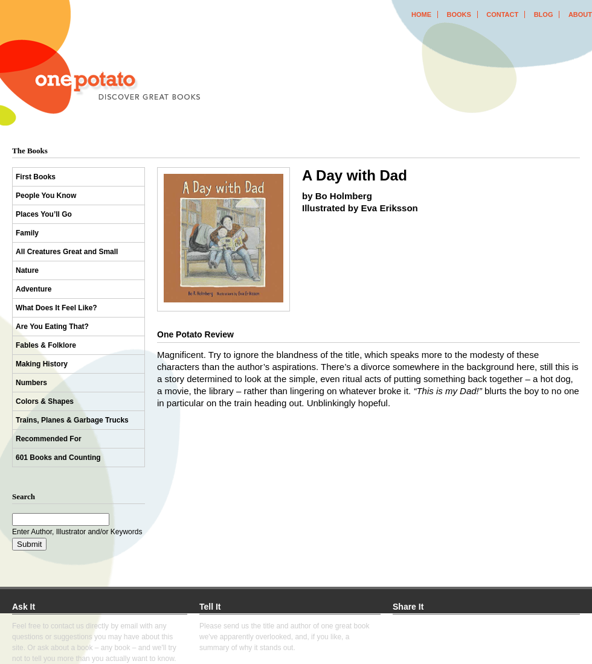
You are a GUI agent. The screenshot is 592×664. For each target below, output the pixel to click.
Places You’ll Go (44, 214)
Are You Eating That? (52, 326)
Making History (42, 364)
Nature (27, 270)
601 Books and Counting (58, 457)
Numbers (31, 382)
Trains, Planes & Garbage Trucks (72, 420)
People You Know (46, 195)
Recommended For (49, 439)
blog (543, 14)
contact (502, 14)
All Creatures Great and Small (67, 251)
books (458, 14)
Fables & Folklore (46, 345)
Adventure (33, 289)
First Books (36, 177)
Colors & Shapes (45, 401)
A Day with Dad (354, 175)
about (580, 14)
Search (23, 496)
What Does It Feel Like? (56, 308)
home (421, 14)
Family (27, 233)
